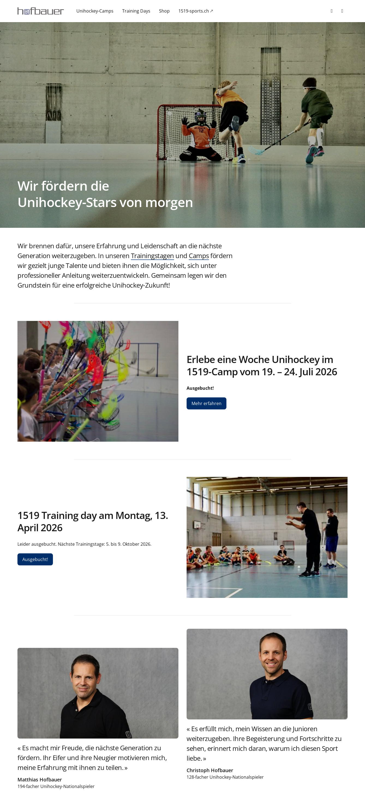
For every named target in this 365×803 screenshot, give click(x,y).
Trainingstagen (152, 255)
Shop (164, 11)
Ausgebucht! (35, 559)
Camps (199, 255)
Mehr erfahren (207, 403)
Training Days (136, 11)
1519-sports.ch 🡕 (195, 11)
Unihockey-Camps (94, 11)
